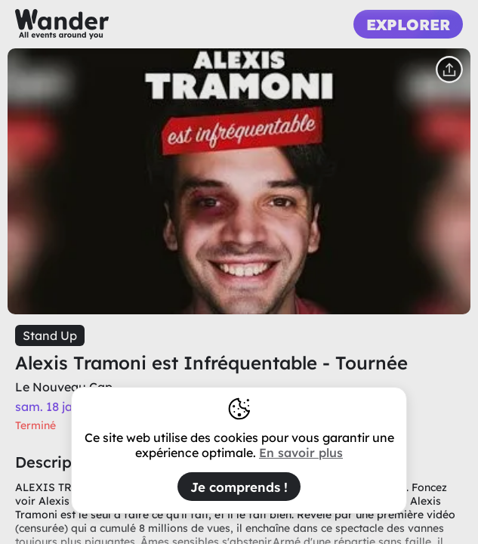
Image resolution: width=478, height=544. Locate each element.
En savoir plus (301, 452)
